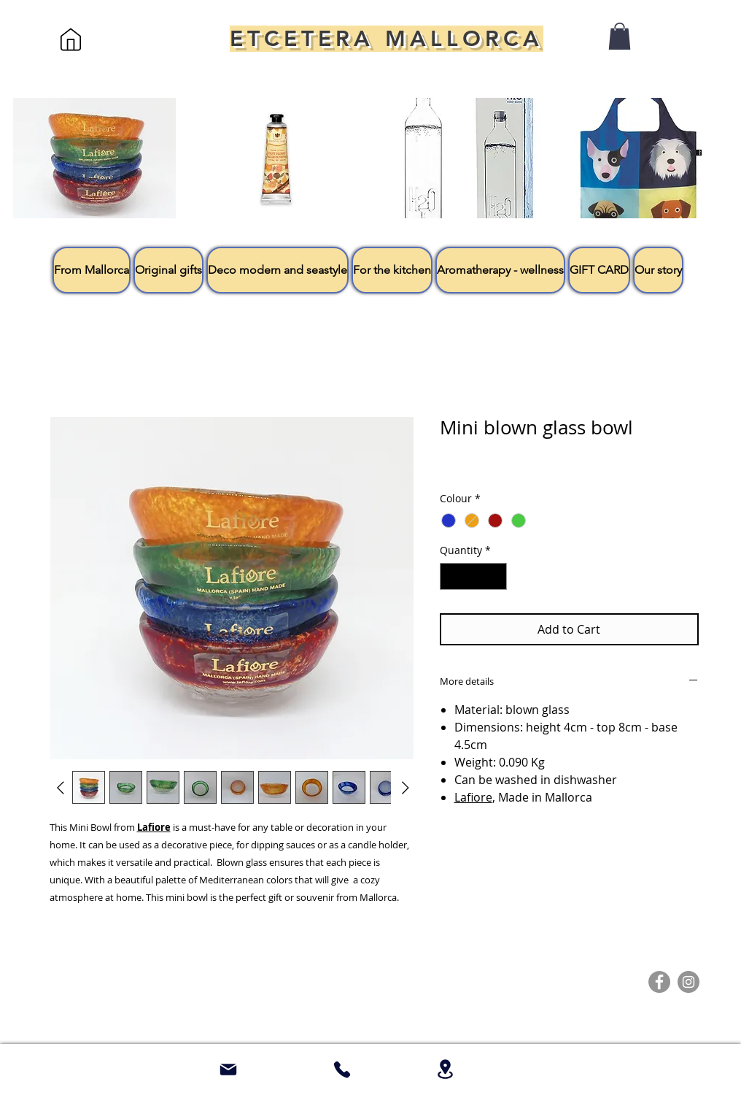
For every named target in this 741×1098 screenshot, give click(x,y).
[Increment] (495, 576)
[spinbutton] (473, 576)
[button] (619, 36)
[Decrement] (451, 576)
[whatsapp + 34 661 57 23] (342, 1069)
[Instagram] (688, 982)
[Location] (445, 1069)
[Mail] (228, 1069)
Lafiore (473, 797)
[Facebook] (659, 982)
